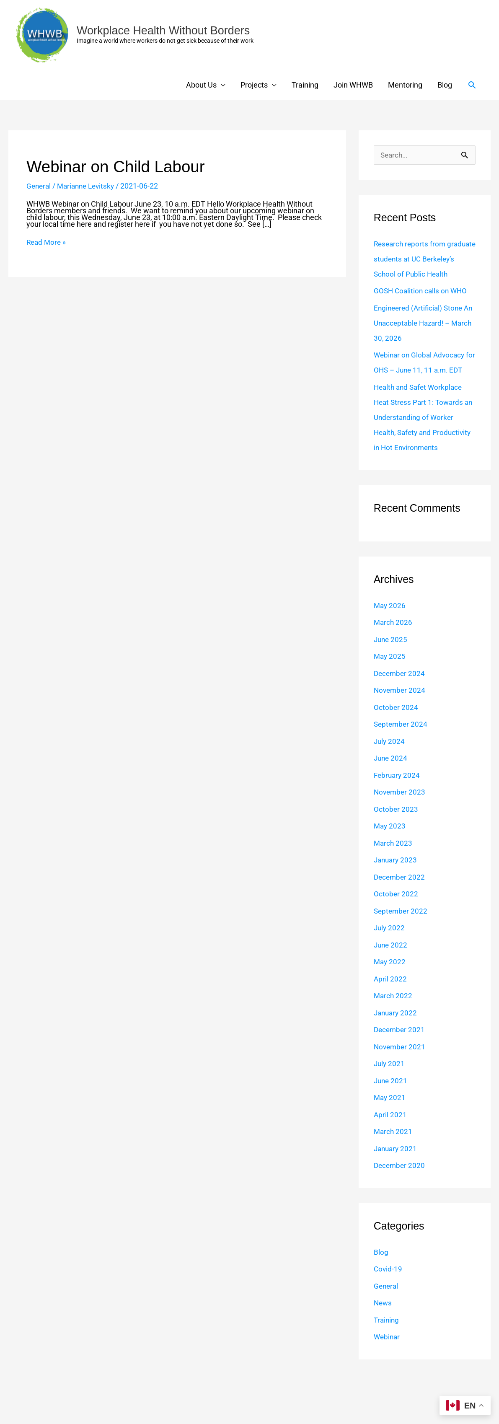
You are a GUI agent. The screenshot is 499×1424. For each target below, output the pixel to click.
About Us (201, 84)
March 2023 (394, 888)
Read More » (47, 242)
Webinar (387, 1382)
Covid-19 (388, 1314)
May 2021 (390, 1143)
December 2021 (400, 1075)
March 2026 (394, 667)
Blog (444, 84)
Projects (254, 84)
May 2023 (390, 871)
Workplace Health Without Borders (166, 30)
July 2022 (390, 973)
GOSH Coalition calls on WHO (422, 306)
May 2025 (390, 701)
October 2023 (396, 854)
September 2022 (401, 956)
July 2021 (390, 1109)
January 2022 (396, 1058)
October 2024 (396, 752)
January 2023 (396, 905)
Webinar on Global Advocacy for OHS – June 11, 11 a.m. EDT (421, 385)
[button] (472, 85)
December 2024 (400, 719)
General (39, 185)
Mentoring (405, 84)
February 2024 (398, 820)
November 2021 (400, 1092)
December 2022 (400, 922)
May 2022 (390, 1007)
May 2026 (390, 651)
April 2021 (390, 1160)
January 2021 (396, 1194)
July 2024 (390, 786)
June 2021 (391, 1126)
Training (305, 84)
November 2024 (400, 735)
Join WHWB (353, 84)
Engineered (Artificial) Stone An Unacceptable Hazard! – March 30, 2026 (420, 338)
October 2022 (396, 939)
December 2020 (400, 1211)
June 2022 (391, 990)
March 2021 (394, 1177)
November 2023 (400, 837)
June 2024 (391, 803)
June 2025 (391, 685)
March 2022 (394, 1041)
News (383, 1348)
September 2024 (401, 769)
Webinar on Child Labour (119, 166)
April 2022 (390, 1024)
